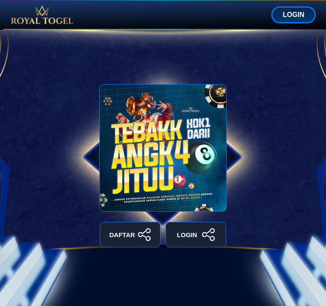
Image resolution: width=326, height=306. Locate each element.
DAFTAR (130, 234)
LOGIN (293, 14)
